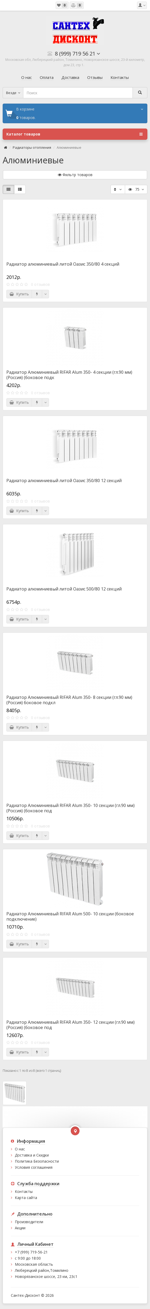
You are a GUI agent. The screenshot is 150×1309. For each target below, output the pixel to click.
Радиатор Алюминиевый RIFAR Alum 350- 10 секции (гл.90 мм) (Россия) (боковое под (70, 808)
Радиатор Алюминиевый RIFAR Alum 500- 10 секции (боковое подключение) (70, 916)
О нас (20, 1148)
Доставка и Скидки (32, 1155)
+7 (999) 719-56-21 (31, 1252)
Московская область (34, 1264)
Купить (19, 293)
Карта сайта (26, 1197)
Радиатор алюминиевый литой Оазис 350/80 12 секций (64, 480)
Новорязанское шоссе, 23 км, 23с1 (46, 1276)
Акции (20, 1227)
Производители (29, 1221)
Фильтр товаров (75, 174)
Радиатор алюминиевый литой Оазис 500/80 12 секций (64, 589)
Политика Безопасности (37, 1161)
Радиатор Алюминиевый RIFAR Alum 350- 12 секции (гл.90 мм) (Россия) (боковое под (70, 1024)
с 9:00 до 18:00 (28, 1258)
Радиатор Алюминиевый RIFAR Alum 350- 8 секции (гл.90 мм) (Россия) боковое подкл (69, 700)
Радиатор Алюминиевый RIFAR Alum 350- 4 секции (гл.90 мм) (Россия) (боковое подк (69, 374)
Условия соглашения (33, 1167)
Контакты (24, 1191)
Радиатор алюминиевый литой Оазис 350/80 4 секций (62, 264)
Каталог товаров (74, 134)
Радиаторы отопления (32, 147)
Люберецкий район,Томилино (41, 1270)
